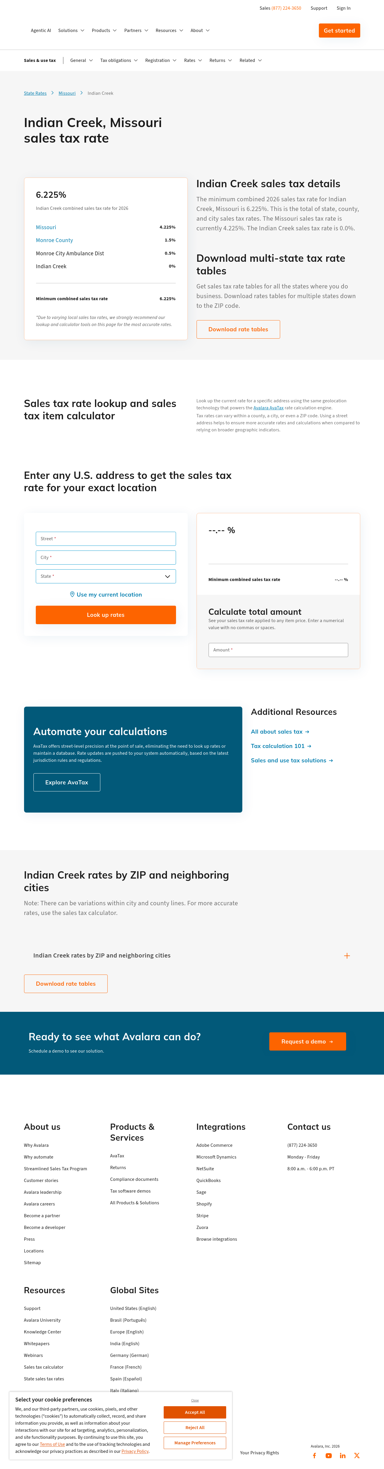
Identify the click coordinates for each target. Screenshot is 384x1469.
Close (195, 1400)
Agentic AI (41, 30)
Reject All (194, 1427)
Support (319, 8)
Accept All (195, 1412)
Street (47, 539)
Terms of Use (52, 1444)
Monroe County (54, 240)
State (46, 576)
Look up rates (105, 614)
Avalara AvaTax (268, 408)
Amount (222, 650)
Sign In (344, 8)
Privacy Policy (134, 1451)
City (45, 557)
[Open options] (167, 576)
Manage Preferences (195, 1443)
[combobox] (106, 576)
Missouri (46, 228)
